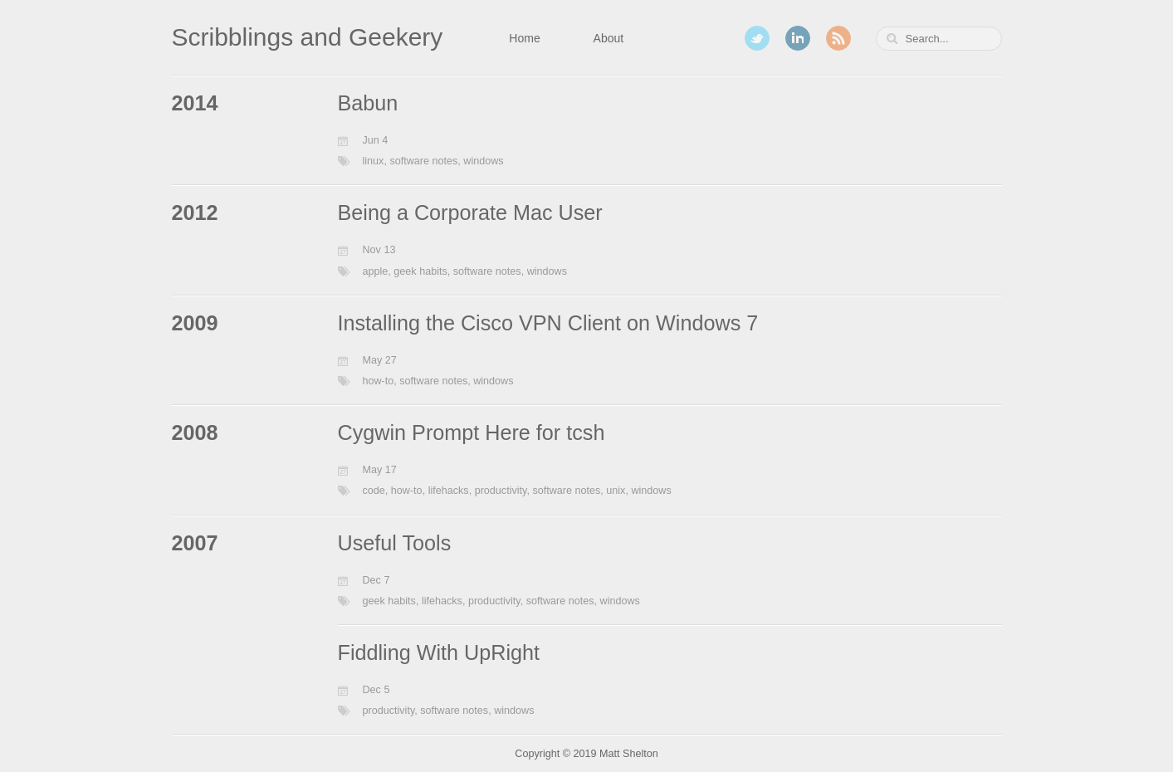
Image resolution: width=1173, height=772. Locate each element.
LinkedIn (797, 38)
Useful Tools (395, 543)
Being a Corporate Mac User (470, 212)
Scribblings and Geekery (307, 37)
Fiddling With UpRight (439, 652)
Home (524, 38)
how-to (378, 381)
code (374, 490)
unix (615, 490)
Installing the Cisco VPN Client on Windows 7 (548, 323)
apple (376, 271)
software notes (423, 161)
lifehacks (448, 490)
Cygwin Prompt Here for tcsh (471, 432)
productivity (501, 490)
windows (483, 161)
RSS (838, 38)
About (609, 38)
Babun (368, 103)
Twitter (757, 38)
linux (373, 161)
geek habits (420, 271)
